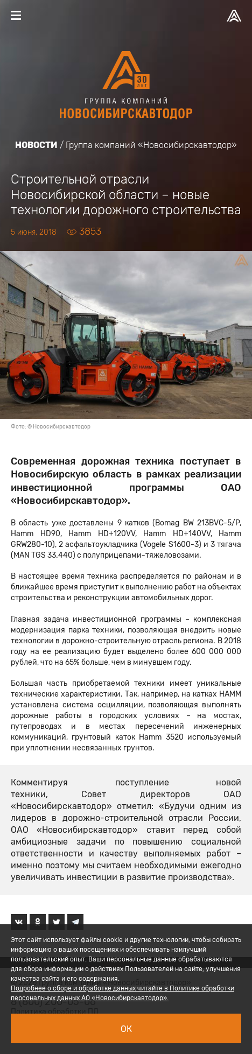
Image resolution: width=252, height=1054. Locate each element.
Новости (36, 145)
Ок (126, 1029)
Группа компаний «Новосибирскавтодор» (151, 145)
